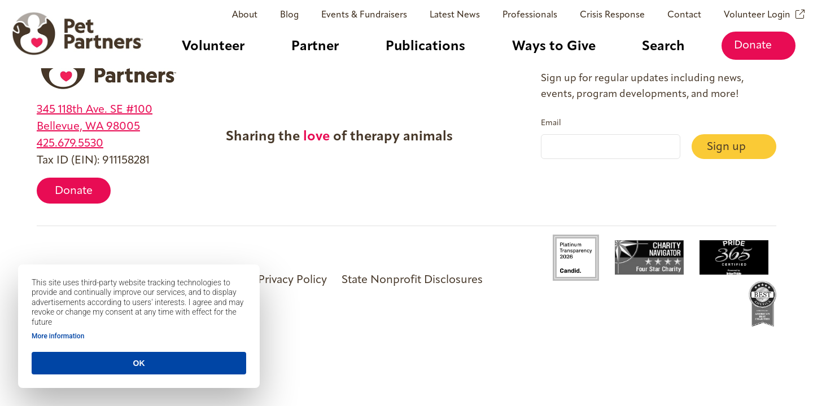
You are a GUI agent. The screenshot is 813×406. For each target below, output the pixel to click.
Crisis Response (612, 15)
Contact (684, 15)
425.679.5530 (70, 143)
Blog (289, 15)
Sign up (728, 147)
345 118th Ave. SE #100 (94, 110)
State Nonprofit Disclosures (412, 280)
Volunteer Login (757, 15)
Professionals (529, 15)
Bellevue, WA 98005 (88, 127)
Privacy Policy (292, 280)
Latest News (455, 15)
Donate (758, 45)
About (244, 15)
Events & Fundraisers (364, 15)
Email (551, 123)
